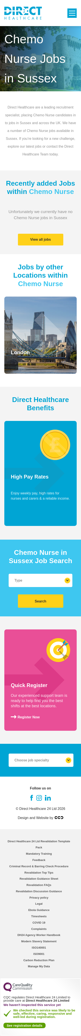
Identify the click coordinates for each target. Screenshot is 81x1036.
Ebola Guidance (38, 910)
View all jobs (40, 239)
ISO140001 (39, 947)
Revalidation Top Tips (38, 872)
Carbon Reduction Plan (38, 960)
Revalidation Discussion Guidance (39, 891)
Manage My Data (39, 966)
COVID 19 (38, 922)
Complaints (39, 929)
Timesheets (38, 916)
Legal (39, 903)
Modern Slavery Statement (38, 941)
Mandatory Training (39, 853)
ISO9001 (38, 954)
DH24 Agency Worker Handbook (38, 935)
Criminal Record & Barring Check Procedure (38, 866)
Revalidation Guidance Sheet (38, 878)
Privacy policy (38, 897)
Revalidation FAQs (39, 885)
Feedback (38, 860)
